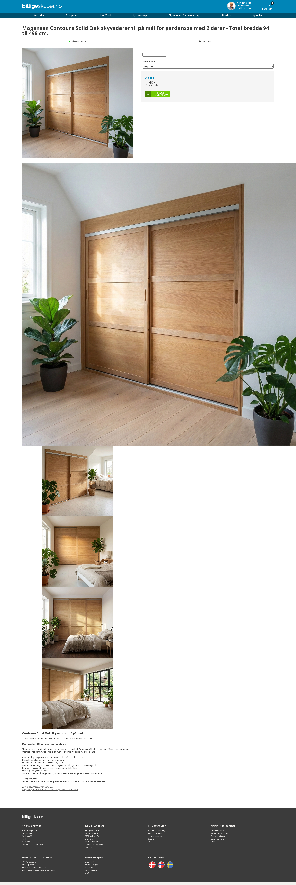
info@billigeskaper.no (94, 844)
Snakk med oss (244, 8)
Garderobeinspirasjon (220, 836)
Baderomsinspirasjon (220, 833)
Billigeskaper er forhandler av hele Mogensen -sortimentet (50, 789)
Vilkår (87, 873)
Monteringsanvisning (156, 830)
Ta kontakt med (91, 870)
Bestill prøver (90, 862)
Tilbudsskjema (91, 867)
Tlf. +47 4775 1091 (92, 842)
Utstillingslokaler (218, 839)
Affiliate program (92, 864)
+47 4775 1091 (245, 3)
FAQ (150, 842)
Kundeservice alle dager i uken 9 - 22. (40, 870)
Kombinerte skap (155, 836)
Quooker (258, 15)
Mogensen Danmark (43, 786)
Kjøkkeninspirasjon (219, 830)
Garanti (151, 839)
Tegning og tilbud (155, 833)
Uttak (213, 842)
